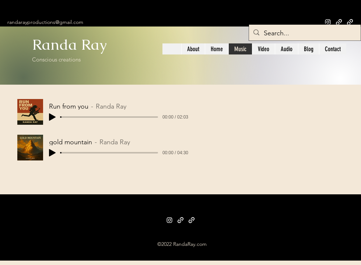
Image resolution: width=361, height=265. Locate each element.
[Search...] (304, 33)
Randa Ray (71, 44)
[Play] (52, 117)
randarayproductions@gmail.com (45, 22)
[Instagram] (169, 220)
